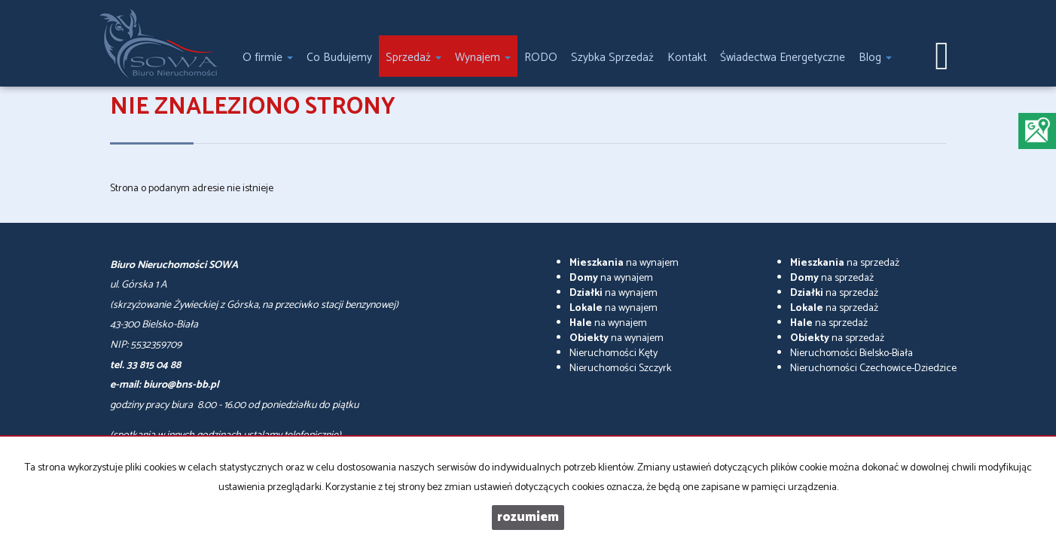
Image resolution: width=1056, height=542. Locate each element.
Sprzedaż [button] (413, 57)
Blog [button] (875, 57)
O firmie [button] (268, 57)
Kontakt (687, 57)
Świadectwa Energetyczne (782, 57)
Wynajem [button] (483, 57)
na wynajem (624, 263)
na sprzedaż (844, 263)
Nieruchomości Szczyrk (620, 368)
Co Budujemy (339, 57)
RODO (540, 57)
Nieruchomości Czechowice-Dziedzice (873, 368)
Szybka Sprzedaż (612, 57)
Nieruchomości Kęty (613, 353)
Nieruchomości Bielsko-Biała (851, 353)
